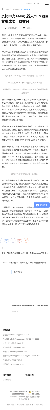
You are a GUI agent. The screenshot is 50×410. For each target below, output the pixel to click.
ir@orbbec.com (19, 347)
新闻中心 (14, 9)
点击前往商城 (16, 360)
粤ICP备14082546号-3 (18, 391)
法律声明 (39, 405)
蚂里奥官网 (7, 380)
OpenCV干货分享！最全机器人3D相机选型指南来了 (25, 263)
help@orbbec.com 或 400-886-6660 (25, 339)
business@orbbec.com (20, 335)
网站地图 (20, 405)
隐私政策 (29, 405)
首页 (5, 9)
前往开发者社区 (17, 343)
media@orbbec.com (19, 352)
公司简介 (10, 405)
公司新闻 (25, 9)
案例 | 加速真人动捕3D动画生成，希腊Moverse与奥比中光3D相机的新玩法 (25, 253)
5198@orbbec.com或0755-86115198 (25, 356)
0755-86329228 (17, 364)
